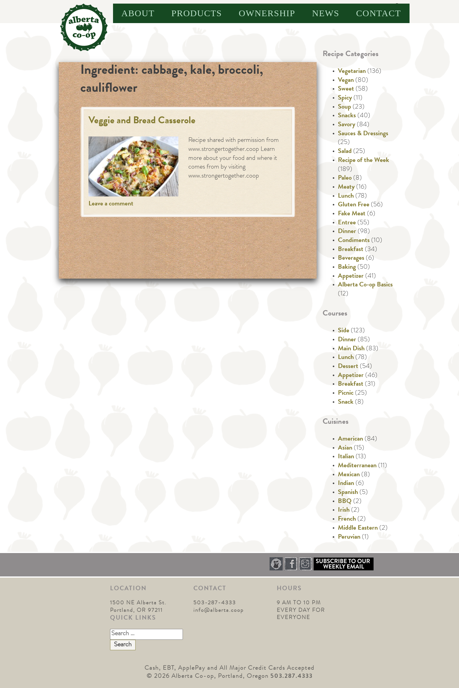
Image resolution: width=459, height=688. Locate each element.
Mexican (349, 475)
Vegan (346, 80)
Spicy (345, 98)
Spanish (348, 492)
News (325, 13)
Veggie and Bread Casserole (141, 121)
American (350, 439)
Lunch (346, 196)
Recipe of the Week (363, 160)
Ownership (267, 13)
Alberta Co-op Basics (365, 285)
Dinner (347, 232)
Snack (345, 402)
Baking (347, 267)
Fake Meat (351, 214)
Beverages (351, 258)
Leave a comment (110, 204)
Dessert (348, 366)
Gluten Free (353, 205)
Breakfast (350, 250)
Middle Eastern (358, 528)
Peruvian (349, 537)
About (138, 13)
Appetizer (351, 276)
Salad (345, 151)
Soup (344, 107)
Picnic (345, 393)
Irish (344, 510)
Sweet (346, 89)
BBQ (345, 501)
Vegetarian (352, 71)
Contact (378, 13)
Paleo (345, 178)
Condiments (354, 241)
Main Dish (351, 349)
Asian (345, 448)
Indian (346, 483)
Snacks (347, 116)
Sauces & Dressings (363, 134)
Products (196, 13)
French (347, 519)
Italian (346, 457)
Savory (346, 125)
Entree (347, 223)
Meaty (346, 187)
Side (343, 331)
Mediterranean (357, 466)
